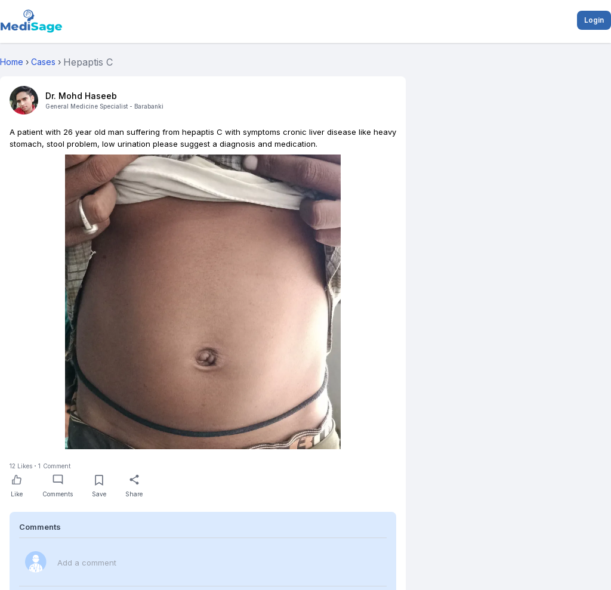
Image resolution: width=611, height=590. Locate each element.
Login (594, 20)
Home (11, 62)
